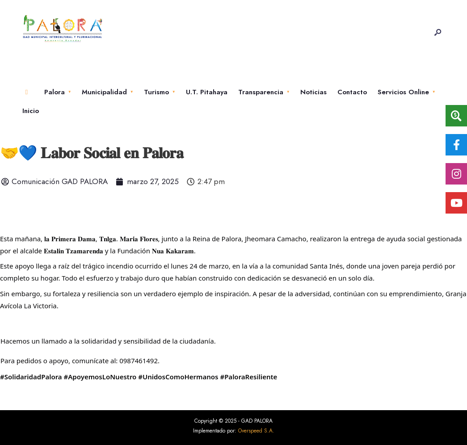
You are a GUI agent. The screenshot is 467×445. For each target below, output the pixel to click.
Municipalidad (104, 92)
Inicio (30, 111)
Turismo (156, 92)
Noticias (313, 92)
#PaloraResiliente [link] (248, 376)
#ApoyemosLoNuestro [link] (100, 376)
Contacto (352, 92)
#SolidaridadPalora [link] (31, 376)
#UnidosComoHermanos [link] (178, 376)
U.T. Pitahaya (206, 92)
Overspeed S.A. (256, 431)
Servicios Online (403, 92)
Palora (54, 92)
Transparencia (260, 92)
